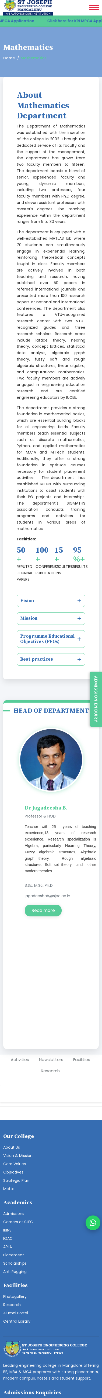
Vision (27, 601)
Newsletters (51, 1059)
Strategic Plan (16, 1180)
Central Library (16, 1321)
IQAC (8, 1238)
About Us (11, 1147)
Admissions (13, 1213)
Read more (43, 910)
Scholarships (15, 1263)
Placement (13, 1255)
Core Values (14, 1164)
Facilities (81, 1059)
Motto (9, 1188)
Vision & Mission (18, 1155)
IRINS (7, 1230)
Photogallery (15, 1296)
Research (50, 1071)
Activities (20, 1059)
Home (9, 58)
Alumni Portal (15, 1313)
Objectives (13, 1172)
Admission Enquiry (96, 699)
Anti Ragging (15, 1271)
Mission (28, 618)
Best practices (36, 659)
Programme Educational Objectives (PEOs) (47, 639)
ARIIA (7, 1246)
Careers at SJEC (18, 1222)
